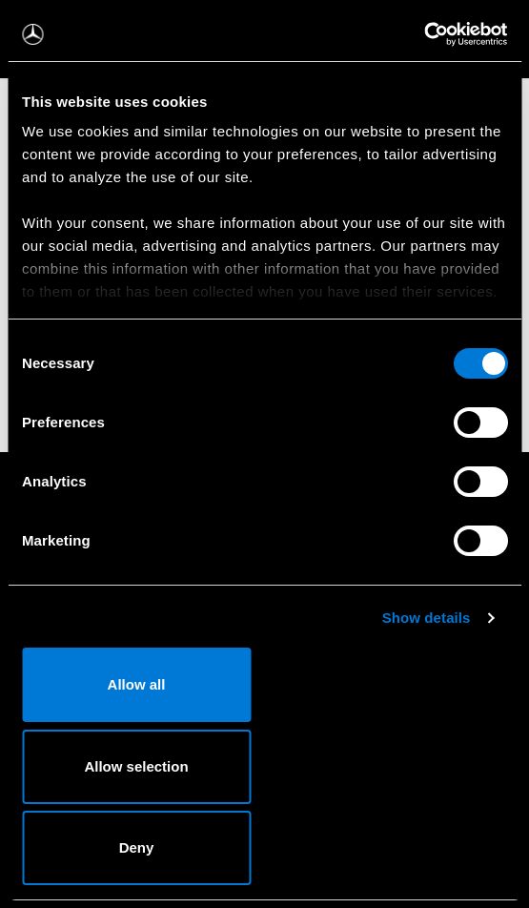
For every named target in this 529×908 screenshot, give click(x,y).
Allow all (137, 684)
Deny (136, 847)
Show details (426, 617)
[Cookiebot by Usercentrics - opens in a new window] (423, 34)
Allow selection (136, 766)
